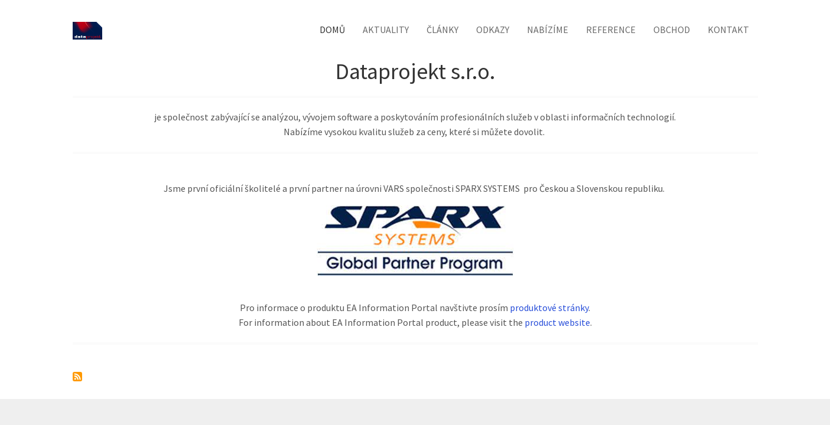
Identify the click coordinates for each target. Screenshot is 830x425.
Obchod (671, 29)
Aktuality (386, 29)
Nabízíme (547, 29)
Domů (332, 29)
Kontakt (728, 29)
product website (557, 322)
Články (442, 29)
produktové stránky (549, 307)
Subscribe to (77, 376)
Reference (611, 29)
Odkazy (492, 29)
